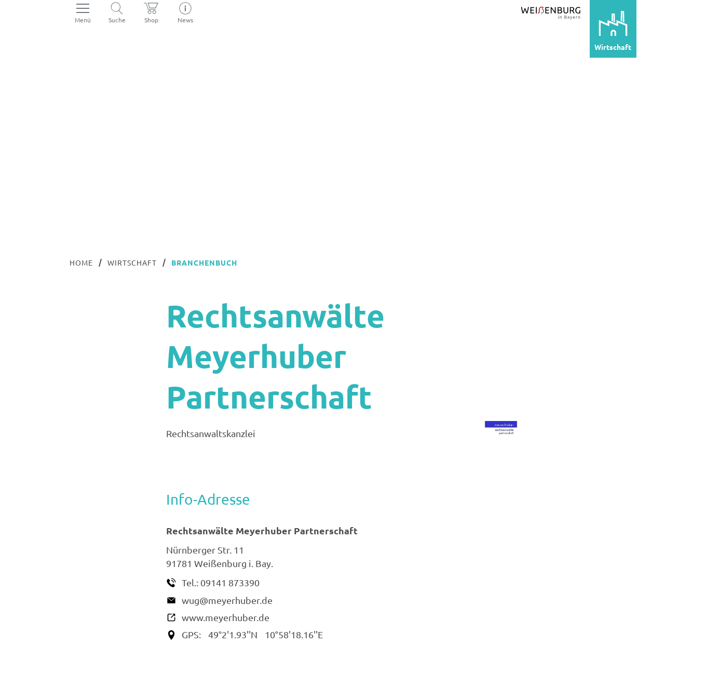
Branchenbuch (204, 262)
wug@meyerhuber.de (227, 600)
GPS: (191, 634)
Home (81, 262)
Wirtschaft (132, 262)
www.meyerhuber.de (225, 617)
